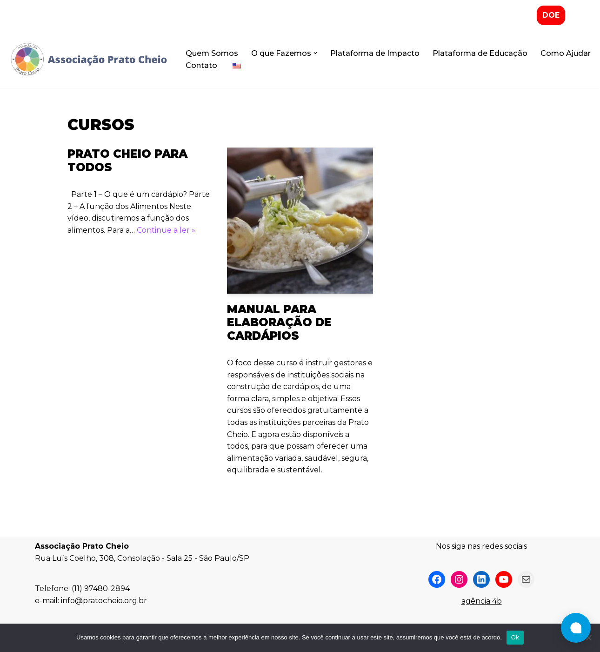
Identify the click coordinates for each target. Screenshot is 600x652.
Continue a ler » (166, 230)
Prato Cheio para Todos (127, 160)
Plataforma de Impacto (375, 53)
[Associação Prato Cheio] (88, 59)
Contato (201, 65)
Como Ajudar (565, 53)
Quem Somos (212, 53)
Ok (515, 637)
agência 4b (481, 601)
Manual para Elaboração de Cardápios (279, 322)
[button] (315, 53)
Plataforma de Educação (480, 53)
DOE (551, 15)
